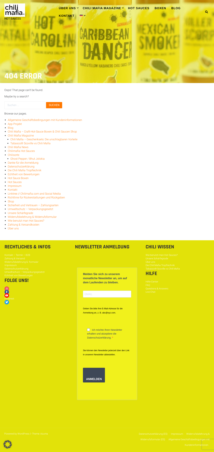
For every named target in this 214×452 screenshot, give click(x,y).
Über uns (67, 8)
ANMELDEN (94, 379)
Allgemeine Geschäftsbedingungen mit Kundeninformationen (45, 120)
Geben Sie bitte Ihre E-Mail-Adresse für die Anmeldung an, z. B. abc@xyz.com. (103, 310)
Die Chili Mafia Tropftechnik (24, 170)
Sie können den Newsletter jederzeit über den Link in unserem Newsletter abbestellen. (106, 352)
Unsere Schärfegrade (20, 213)
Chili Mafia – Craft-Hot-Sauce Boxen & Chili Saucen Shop (42, 131)
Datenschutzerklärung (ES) (153, 433)
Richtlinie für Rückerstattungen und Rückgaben (36, 197)
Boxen (160, 8)
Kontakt (66, 15)
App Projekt (15, 124)
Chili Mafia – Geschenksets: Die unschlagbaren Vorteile (43, 139)
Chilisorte (13, 155)
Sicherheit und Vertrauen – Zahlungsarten (33, 205)
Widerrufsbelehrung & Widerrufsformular (32, 216)
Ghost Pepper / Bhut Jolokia (27, 158)
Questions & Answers (157, 288)
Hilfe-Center (152, 281)
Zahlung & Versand (15, 258)
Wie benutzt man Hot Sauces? (26, 220)
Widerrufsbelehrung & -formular (21, 262)
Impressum (14, 186)
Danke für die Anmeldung (23, 162)
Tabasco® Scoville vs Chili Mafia (30, 143)
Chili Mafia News (18, 147)
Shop (11, 201)
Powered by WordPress (16, 433)
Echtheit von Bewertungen (23, 174)
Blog (176, 8)
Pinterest (9, 298)
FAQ (148, 285)
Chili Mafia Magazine (102, 8)
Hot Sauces (138, 8)
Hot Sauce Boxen (18, 178)
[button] (7, 444)
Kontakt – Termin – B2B (17, 255)
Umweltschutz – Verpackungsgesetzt (30, 209)
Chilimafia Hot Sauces (21, 151)
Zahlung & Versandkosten (23, 224)
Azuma (44, 433)
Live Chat (150, 291)
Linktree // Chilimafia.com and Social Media (34, 193)
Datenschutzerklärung (21, 166)
